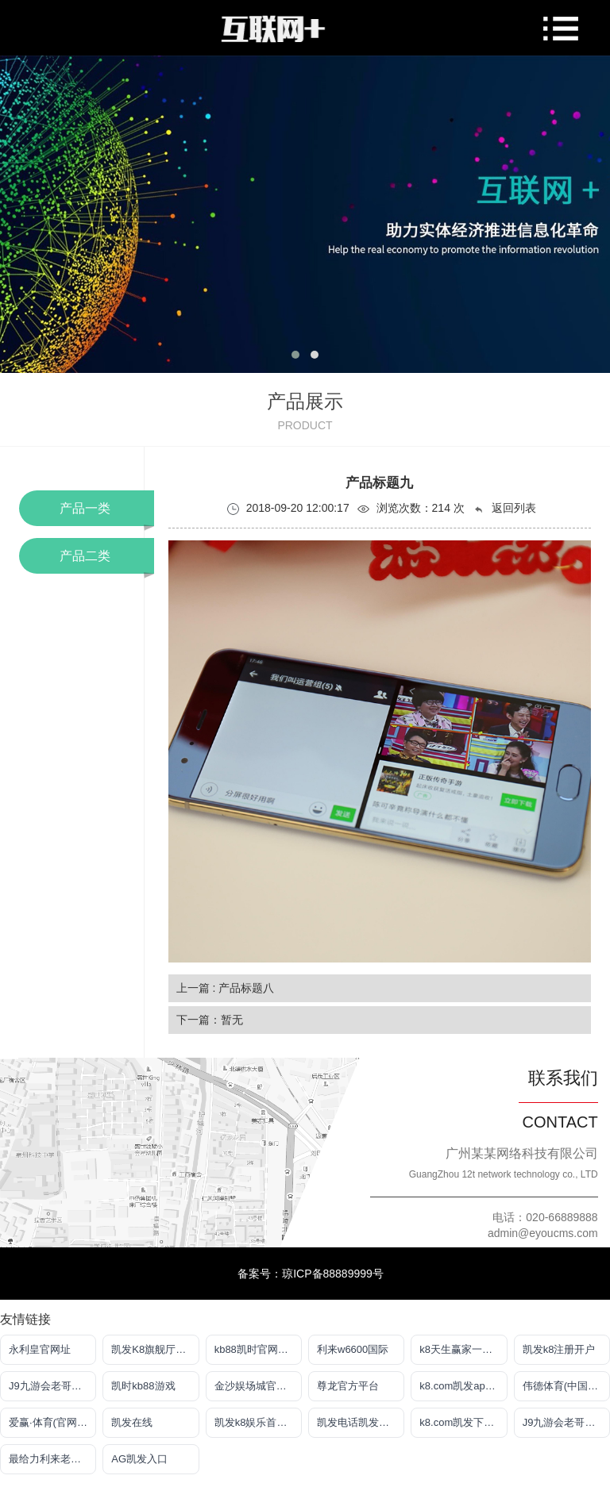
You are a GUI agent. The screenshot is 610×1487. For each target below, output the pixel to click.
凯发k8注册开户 (559, 1349)
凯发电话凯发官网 (358, 1422)
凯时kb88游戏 (143, 1386)
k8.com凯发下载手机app (463, 1422)
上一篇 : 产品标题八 (225, 988)
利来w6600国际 (352, 1349)
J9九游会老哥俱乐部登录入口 (52, 1386)
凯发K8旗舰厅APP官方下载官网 (155, 1349)
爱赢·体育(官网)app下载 (52, 1422)
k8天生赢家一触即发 (463, 1349)
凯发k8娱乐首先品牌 (258, 1422)
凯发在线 (131, 1422)
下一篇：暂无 (209, 1019)
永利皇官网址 (40, 1349)
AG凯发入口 (139, 1459)
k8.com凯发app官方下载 (463, 1386)
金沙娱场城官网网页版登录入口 (258, 1386)
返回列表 (504, 508)
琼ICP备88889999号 (333, 1273)
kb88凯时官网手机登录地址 (258, 1349)
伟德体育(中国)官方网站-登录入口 (566, 1386)
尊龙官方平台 (348, 1386)
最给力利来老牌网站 (52, 1459)
